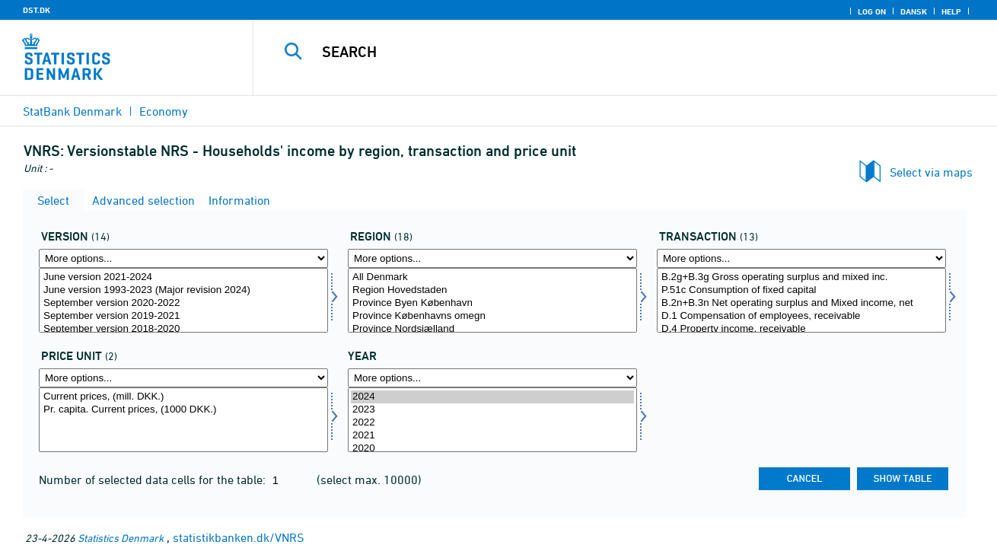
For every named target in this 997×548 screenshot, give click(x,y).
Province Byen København (492, 303)
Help (951, 11)
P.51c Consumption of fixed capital (801, 290)
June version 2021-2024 (183, 277)
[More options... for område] (492, 258)
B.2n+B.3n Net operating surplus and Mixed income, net (801, 303)
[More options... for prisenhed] (183, 377)
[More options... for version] (183, 258)
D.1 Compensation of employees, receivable (801, 316)
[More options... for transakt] (801, 258)
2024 (492, 396)
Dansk (913, 11)
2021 (492, 435)
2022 (492, 422)
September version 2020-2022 (183, 303)
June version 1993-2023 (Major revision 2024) (183, 290)
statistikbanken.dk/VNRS (238, 537)
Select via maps (931, 172)
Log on (872, 11)
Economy (163, 111)
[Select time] (492, 419)
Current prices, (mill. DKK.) (183, 396)
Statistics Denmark (121, 537)
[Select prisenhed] (183, 419)
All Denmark (492, 277)
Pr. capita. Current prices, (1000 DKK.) (183, 409)
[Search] (609, 52)
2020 (492, 448)
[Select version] (183, 300)
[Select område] (492, 300)
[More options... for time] (492, 377)
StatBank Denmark (72, 111)
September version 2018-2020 (183, 329)
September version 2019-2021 (183, 316)
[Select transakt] (801, 300)
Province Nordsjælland (492, 329)
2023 (492, 409)
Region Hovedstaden (492, 290)
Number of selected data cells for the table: (154, 479)
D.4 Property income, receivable (801, 329)
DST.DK (36, 10)
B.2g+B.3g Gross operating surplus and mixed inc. (801, 277)
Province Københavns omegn (492, 316)
